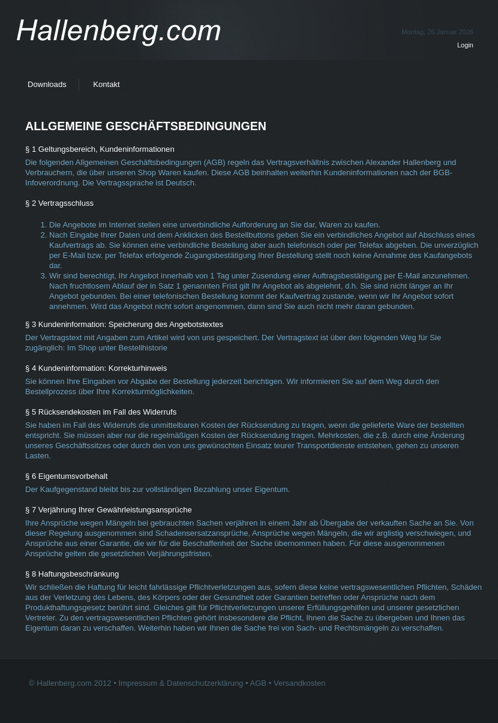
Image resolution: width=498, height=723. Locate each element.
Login (465, 45)
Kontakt (106, 84)
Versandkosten (300, 683)
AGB (258, 683)
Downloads (47, 84)
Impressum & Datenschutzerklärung (180, 683)
